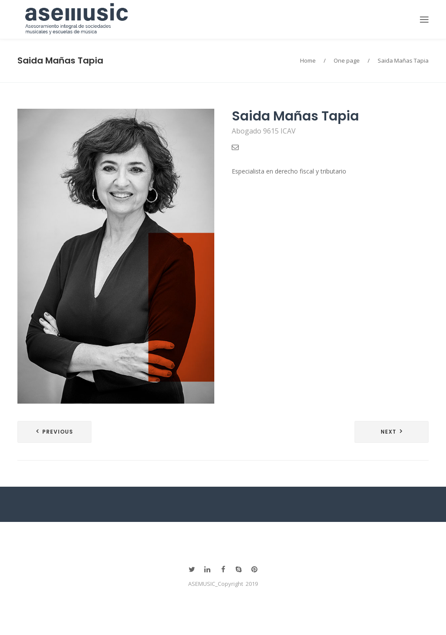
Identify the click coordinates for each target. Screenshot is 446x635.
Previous (57, 431)
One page (347, 60)
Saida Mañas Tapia (60, 60)
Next (388, 431)
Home (308, 60)
